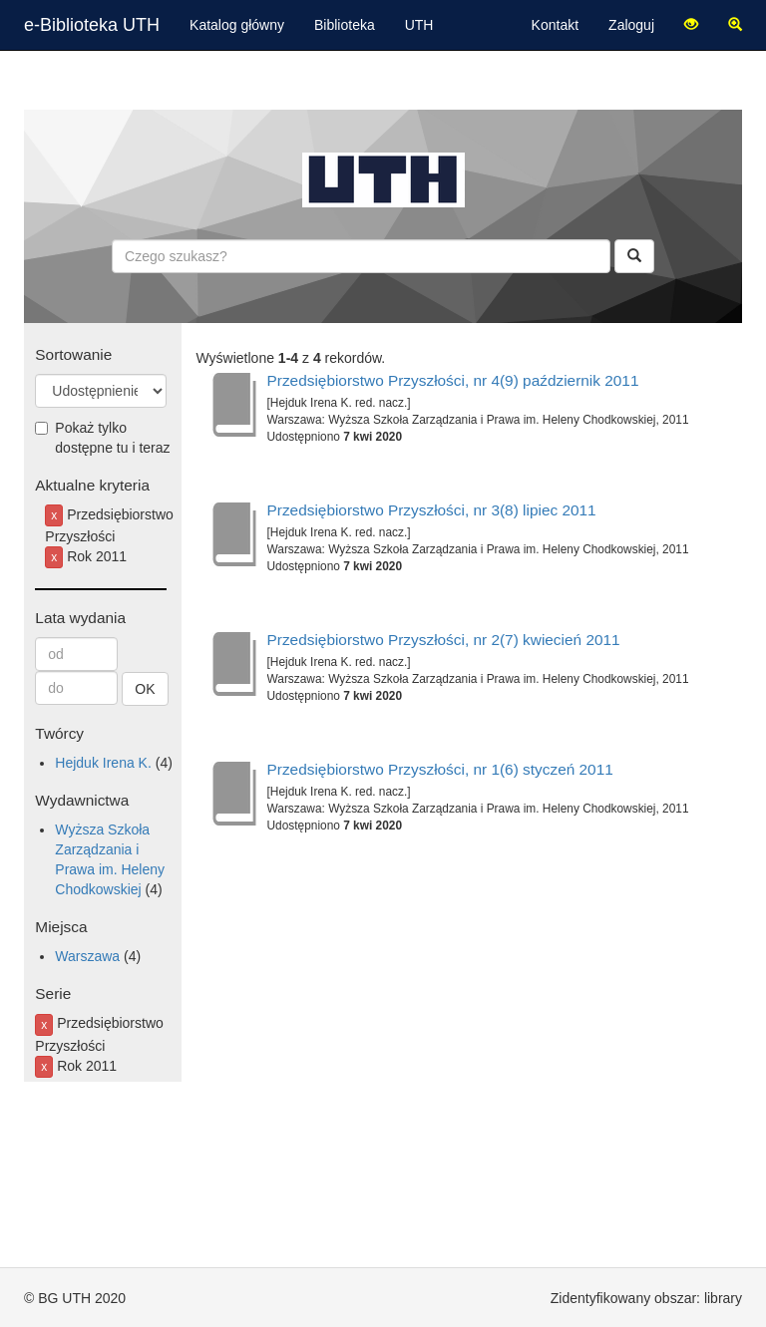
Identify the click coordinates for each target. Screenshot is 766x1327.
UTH (419, 25)
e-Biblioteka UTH (92, 25)
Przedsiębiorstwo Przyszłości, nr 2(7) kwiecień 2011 (443, 639)
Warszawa (87, 956)
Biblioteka (344, 25)
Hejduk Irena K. (103, 763)
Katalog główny (237, 25)
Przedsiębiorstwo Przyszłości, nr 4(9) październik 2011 (453, 380)
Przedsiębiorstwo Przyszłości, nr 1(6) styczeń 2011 (440, 769)
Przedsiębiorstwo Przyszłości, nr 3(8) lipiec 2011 (431, 509)
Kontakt (555, 25)
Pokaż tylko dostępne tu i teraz (102, 438)
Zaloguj (631, 25)
